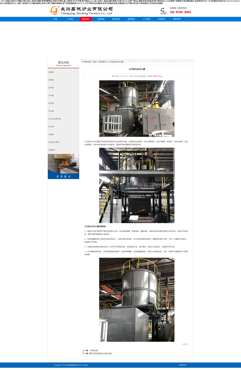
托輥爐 (51, 134)
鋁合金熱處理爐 (54, 119)
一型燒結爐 (93, 350)
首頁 (55, 19)
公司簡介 (70, 19)
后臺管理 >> (183, 365)
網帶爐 (51, 80)
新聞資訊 (131, 19)
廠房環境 (116, 19)
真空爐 (51, 127)
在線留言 (161, 19)
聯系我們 (177, 19)
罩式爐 (51, 111)
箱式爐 (51, 103)
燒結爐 (51, 72)
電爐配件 (51, 150)
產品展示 (85, 19)
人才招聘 (146, 19)
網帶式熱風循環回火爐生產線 (100, 353)
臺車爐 (51, 88)
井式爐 (51, 95)
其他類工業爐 (53, 142)
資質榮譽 (101, 19)
